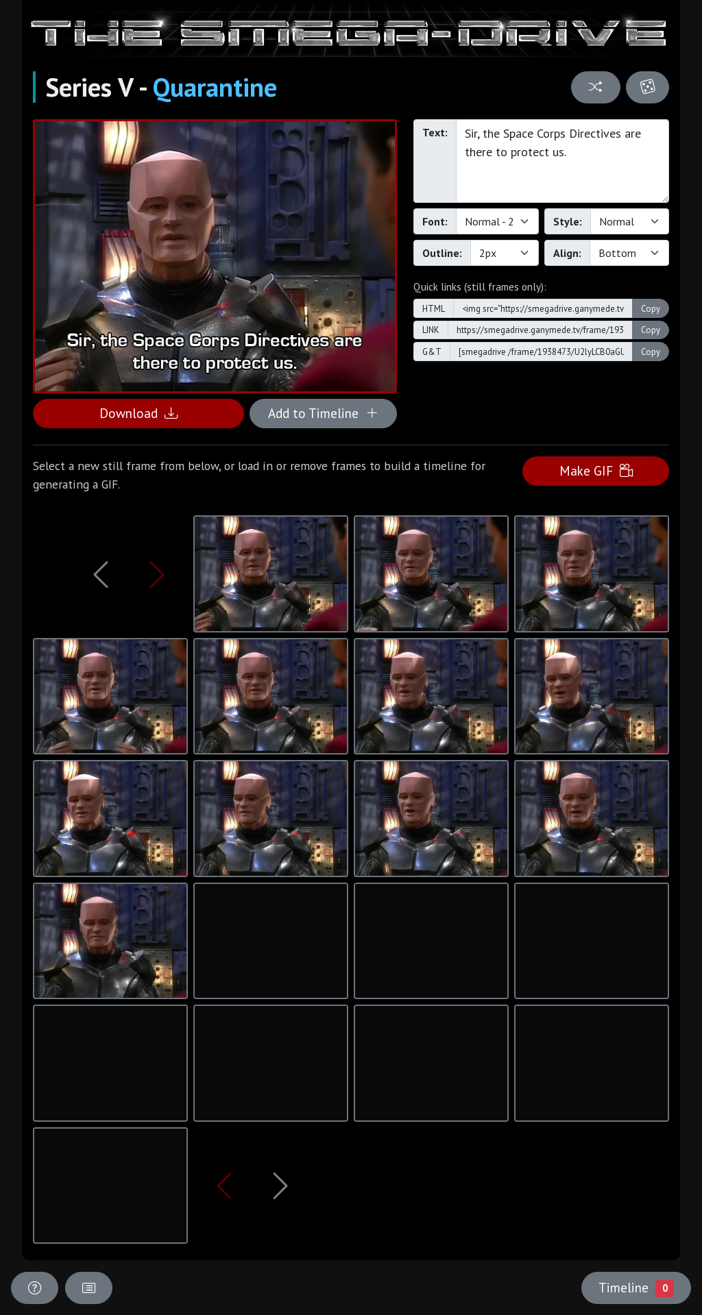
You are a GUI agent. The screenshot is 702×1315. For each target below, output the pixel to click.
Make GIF (596, 470)
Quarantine (215, 87)
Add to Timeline (323, 412)
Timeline (636, 1287)
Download (138, 412)
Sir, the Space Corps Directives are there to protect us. (562, 161)
